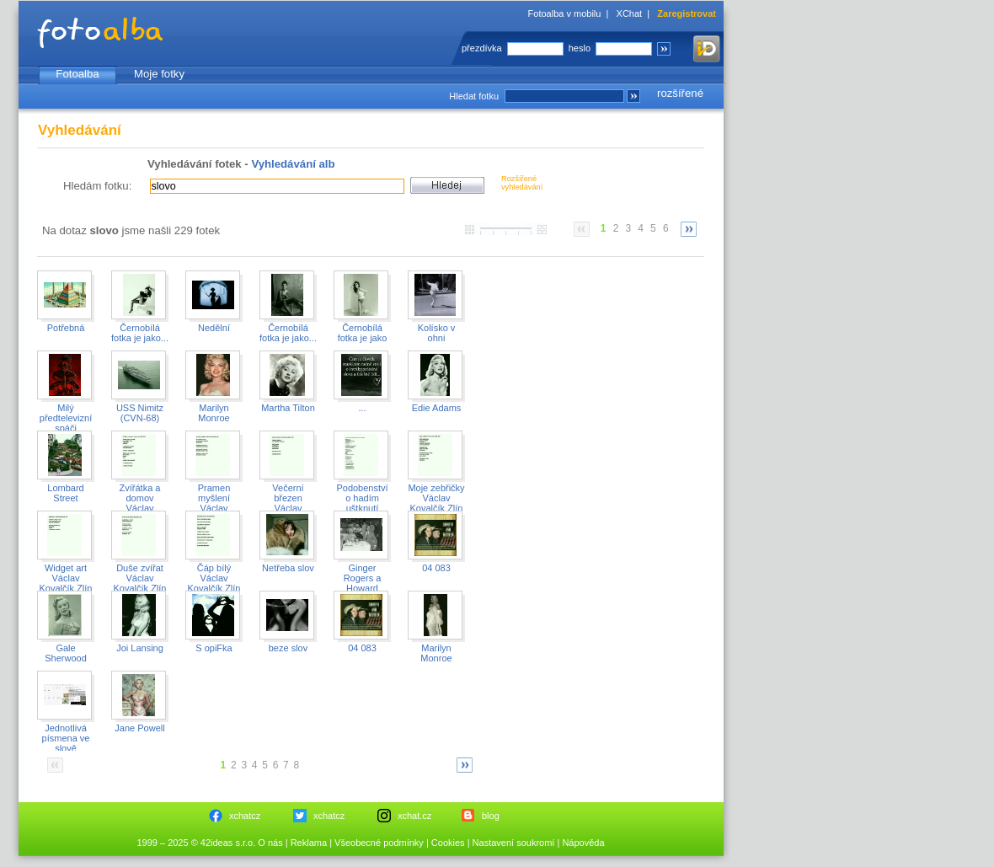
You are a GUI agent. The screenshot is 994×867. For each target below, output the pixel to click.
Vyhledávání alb (292, 164)
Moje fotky (159, 73)
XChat (630, 13)
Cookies (448, 843)
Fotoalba (77, 73)
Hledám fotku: (97, 185)
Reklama (309, 843)
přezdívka (482, 48)
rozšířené (680, 93)
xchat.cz (414, 816)
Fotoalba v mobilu (564, 13)
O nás (270, 843)
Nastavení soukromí (514, 843)
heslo (580, 48)
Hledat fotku (474, 96)
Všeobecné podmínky (379, 843)
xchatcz (244, 816)
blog (491, 816)
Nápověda (583, 843)
